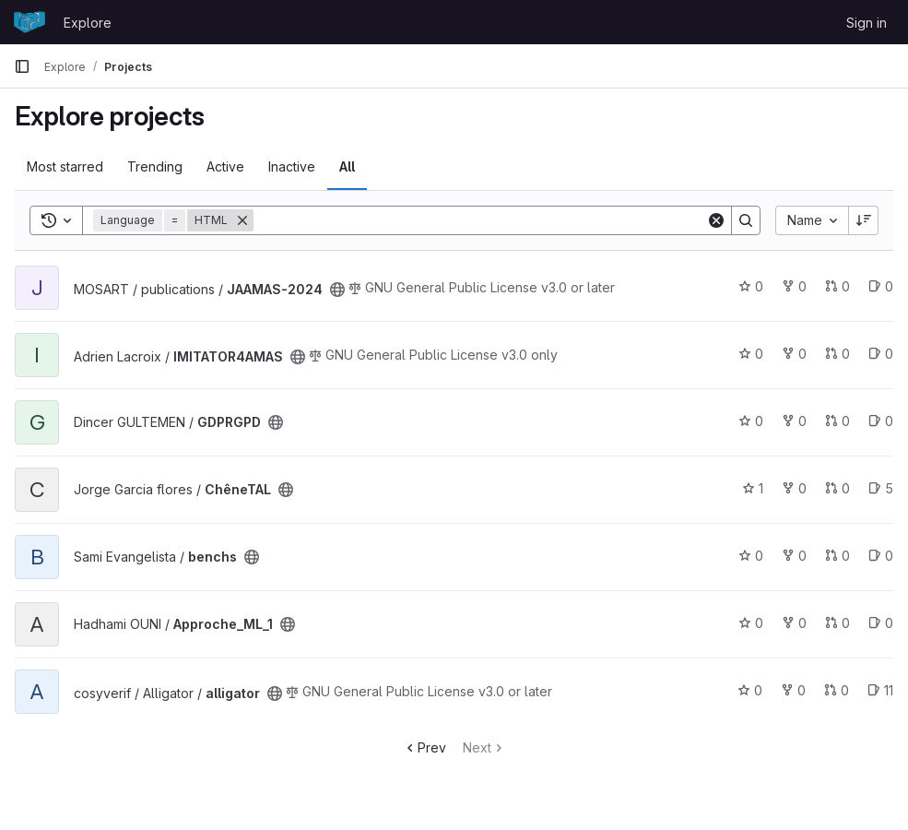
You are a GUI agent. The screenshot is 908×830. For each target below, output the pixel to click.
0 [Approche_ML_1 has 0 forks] (794, 623)
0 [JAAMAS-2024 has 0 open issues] (880, 286)
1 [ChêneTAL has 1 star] (752, 488)
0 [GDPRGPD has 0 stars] (750, 421)
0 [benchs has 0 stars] (750, 555)
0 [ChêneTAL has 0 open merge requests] (837, 488)
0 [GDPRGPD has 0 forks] (794, 421)
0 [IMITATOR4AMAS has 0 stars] (750, 354)
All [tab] (347, 166)
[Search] (479, 220)
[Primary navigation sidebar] (22, 66)
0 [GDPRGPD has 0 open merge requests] (837, 421)
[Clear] (716, 220)
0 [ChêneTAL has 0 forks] (794, 488)
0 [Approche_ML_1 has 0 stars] (750, 623)
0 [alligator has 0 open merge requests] (836, 690)
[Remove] (242, 220)
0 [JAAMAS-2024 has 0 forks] (794, 286)
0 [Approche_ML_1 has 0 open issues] (880, 623)
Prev (424, 747)
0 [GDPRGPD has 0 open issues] (880, 421)
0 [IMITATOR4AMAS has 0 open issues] (880, 354)
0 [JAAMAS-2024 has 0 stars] (750, 286)
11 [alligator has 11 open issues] (880, 690)
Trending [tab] (155, 166)
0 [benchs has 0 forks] (794, 555)
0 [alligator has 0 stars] (749, 690)
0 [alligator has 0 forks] (793, 690)
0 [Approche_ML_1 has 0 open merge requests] (837, 623)
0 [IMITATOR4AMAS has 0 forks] (794, 354)
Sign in (866, 22)
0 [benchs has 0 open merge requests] (837, 555)
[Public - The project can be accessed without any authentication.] (337, 289)
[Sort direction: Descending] (864, 220)
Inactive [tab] (291, 166)
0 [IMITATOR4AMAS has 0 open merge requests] (837, 354)
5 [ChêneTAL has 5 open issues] (880, 488)
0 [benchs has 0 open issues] (880, 555)
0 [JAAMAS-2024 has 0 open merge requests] (837, 286)
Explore (88, 22)
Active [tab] (225, 166)
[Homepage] (29, 22)
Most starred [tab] (65, 166)
